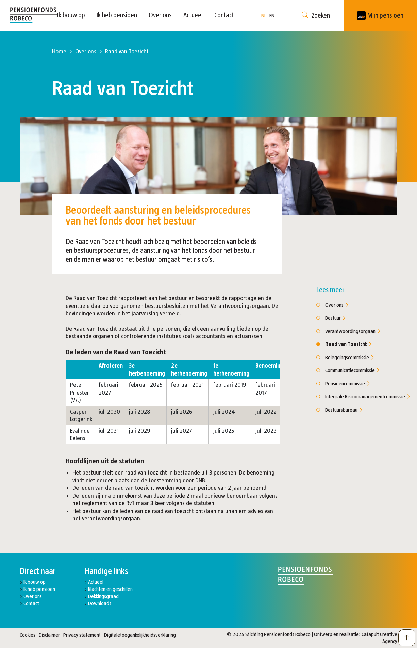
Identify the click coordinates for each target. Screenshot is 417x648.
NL (263, 15)
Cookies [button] (27, 635)
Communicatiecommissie (352, 370)
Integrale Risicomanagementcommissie (367, 396)
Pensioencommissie (347, 383)
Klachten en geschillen (110, 589)
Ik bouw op (71, 15)
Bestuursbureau (343, 410)
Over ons (160, 15)
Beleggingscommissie (349, 357)
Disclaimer (49, 635)
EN (271, 15)
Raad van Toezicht (348, 344)
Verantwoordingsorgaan (352, 331)
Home (59, 51)
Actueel (193, 15)
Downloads (99, 603)
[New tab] (380, 15)
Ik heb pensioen (117, 15)
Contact (224, 15)
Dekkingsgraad (103, 596)
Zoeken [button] (316, 15)
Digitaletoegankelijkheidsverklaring (140, 635)
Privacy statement (82, 635)
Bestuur (335, 318)
